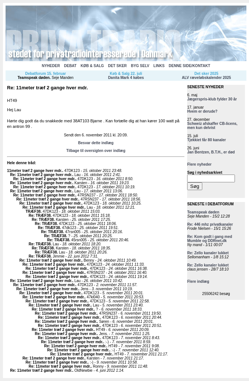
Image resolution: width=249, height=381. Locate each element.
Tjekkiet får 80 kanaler (206, 140)
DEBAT (70, 66)
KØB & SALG (92, 66)
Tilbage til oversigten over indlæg (95, 151)
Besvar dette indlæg (96, 143)
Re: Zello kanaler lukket (208, 253)
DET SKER (117, 66)
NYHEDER (51, 66)
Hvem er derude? (202, 111)
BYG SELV (140, 66)
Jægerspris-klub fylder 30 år (212, 99)
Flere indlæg (198, 281)
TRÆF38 (33, 211)
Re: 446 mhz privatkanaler (210, 224)
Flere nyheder (199, 164)
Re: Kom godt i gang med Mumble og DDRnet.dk (209, 239)
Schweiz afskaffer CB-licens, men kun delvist (212, 126)
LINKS (159, 66)
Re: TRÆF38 (39, 215)
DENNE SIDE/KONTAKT (189, 66)
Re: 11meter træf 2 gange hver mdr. (41, 175)
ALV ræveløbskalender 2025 (206, 78)
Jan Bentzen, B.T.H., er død (211, 152)
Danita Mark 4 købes (126, 78)
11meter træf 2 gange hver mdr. (34, 171)
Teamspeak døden (33, 78)
